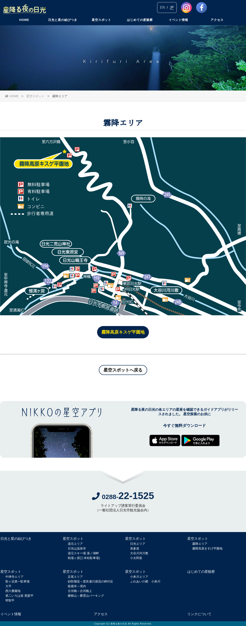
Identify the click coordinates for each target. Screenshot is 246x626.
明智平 (9, 600)
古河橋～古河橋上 (80, 591)
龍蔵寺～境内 (77, 586)
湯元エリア (75, 543)
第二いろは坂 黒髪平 (19, 595)
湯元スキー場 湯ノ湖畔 (83, 553)
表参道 (134, 548)
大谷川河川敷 (139, 553)
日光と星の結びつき (62, 25)
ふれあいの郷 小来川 (145, 581)
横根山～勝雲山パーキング (86, 595)
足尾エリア (75, 576)
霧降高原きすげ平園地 (207, 548)
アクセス (217, 25)
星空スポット (101, 25)
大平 (8, 586)
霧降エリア (199, 543)
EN (162, 7)
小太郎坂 (136, 558)
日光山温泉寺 (77, 548)
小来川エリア (139, 576)
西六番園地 (12, 591)
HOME (24, 25)
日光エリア (137, 543)
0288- (123, 497)
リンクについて (199, 614)
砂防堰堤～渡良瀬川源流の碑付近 (90, 581)
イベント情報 (178, 25)
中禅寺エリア (14, 576)
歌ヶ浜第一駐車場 (17, 581)
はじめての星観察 (140, 25)
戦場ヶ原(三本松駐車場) (84, 558)
